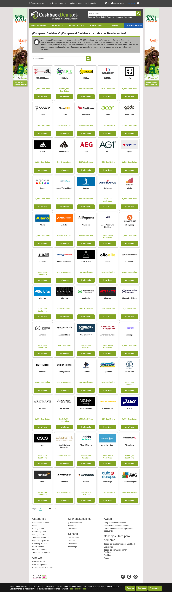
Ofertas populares (39, 564)
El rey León (128, 17)
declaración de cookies (79, 589)
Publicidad (72, 529)
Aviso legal (72, 547)
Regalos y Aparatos (40, 540)
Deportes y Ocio (39, 531)
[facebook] (122, 576)
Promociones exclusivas (42, 567)
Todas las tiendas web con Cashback (119, 544)
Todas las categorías (41, 552)
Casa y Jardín (38, 529)
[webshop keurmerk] (40, 578)
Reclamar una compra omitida (116, 526)
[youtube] (129, 576)
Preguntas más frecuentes (115, 523)
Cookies (71, 541)
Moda (34, 526)
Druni (114, 17)
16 (54, 509)
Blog (115, 25)
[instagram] (135, 576)
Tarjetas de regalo (134, 25)
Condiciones (73, 538)
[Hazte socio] (130, 3)
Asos (109, 17)
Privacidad (72, 544)
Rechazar (141, 588)
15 (50, 509)
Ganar (106, 558)
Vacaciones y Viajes (40, 523)
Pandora (119, 17)
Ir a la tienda (42, 97)
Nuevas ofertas (38, 561)
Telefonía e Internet (40, 537)
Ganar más (108, 547)
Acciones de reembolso (38, 25)
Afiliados (71, 526)
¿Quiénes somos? (75, 523)
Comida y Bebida (39, 543)
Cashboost (108, 555)
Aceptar (130, 588)
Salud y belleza (38, 534)
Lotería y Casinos (39, 549)
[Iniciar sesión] (117, 3)
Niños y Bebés (38, 546)
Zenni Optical (101, 17)
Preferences (155, 588)
